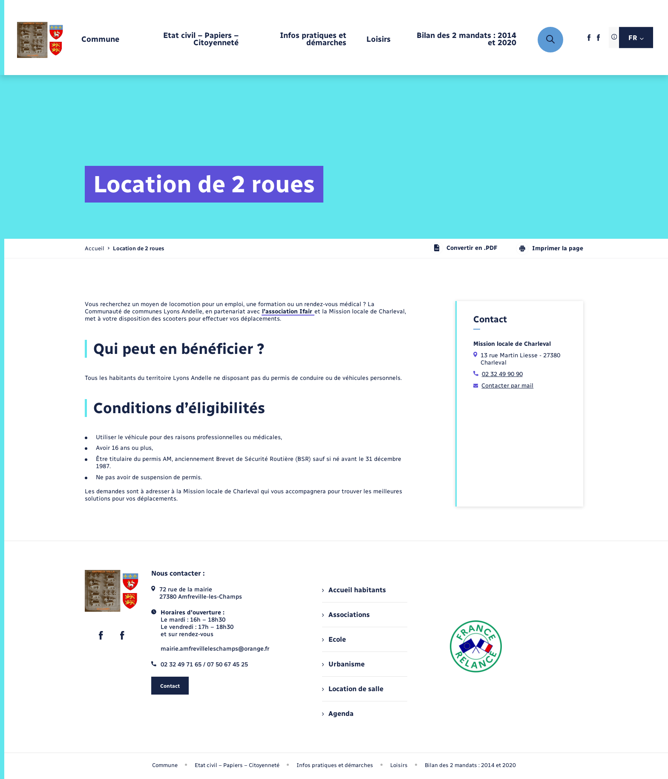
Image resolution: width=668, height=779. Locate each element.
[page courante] (138, 248)
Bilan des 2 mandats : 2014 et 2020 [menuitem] (470, 765)
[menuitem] (100, 40)
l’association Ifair (288, 311)
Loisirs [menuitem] (399, 765)
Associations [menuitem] (346, 615)
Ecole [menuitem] (334, 639)
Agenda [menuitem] (338, 713)
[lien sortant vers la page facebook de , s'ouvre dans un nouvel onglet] (588, 40)
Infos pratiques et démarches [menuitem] (335, 765)
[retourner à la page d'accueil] (40, 39)
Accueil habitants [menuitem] (354, 590)
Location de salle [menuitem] (352, 689)
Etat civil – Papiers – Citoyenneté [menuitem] (237, 765)
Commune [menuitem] (165, 765)
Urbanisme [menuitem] (343, 664)
